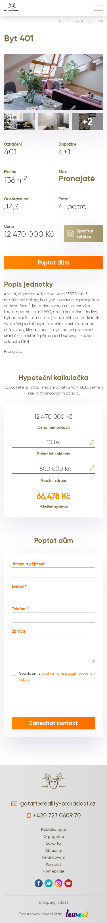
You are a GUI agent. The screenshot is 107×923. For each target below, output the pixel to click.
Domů (63, 21)
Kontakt (53, 864)
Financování (53, 857)
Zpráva (18, 631)
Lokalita (53, 843)
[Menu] (99, 8)
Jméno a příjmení (29, 564)
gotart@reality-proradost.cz (53, 804)
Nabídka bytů (83, 21)
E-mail (19, 587)
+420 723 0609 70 (53, 816)
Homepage (53, 871)
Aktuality (53, 850)
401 (100, 21)
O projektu (53, 836)
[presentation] (54, 700)
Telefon (20, 609)
